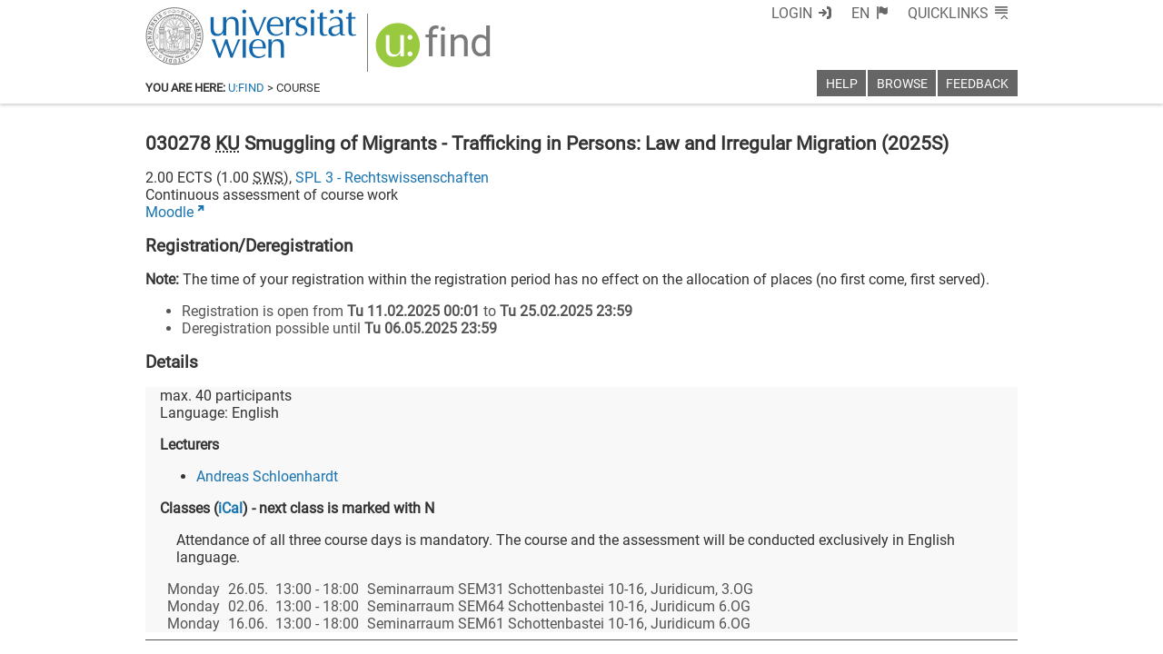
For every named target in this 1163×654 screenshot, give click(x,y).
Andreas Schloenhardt (267, 476)
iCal (230, 508)
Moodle (169, 212)
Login (791, 13)
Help (842, 84)
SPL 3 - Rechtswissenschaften (392, 177)
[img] (436, 51)
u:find (246, 87)
